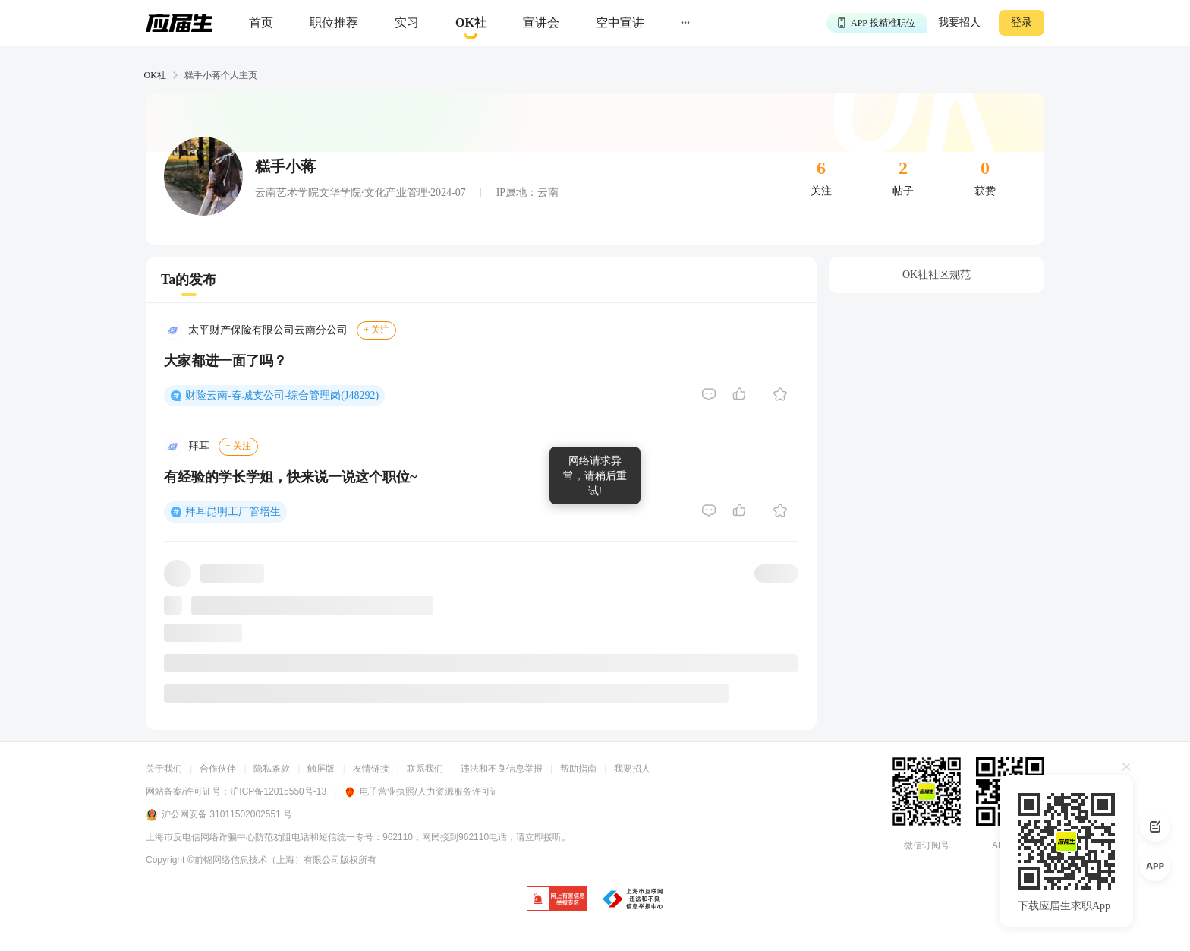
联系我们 (425, 768)
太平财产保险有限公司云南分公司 (268, 330)
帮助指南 (578, 768)
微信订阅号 (926, 845)
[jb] (557, 899)
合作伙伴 (218, 768)
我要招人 (959, 22)
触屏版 (321, 768)
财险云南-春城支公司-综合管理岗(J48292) (282, 395)
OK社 (155, 75)
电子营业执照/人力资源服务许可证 (421, 791)
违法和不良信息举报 (502, 768)
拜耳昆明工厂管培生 (233, 511)
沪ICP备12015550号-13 (278, 791)
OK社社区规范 (936, 274)
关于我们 (164, 768)
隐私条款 (271, 768)
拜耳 (198, 446)
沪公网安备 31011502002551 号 (219, 815)
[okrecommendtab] (470, 23)
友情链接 (371, 768)
